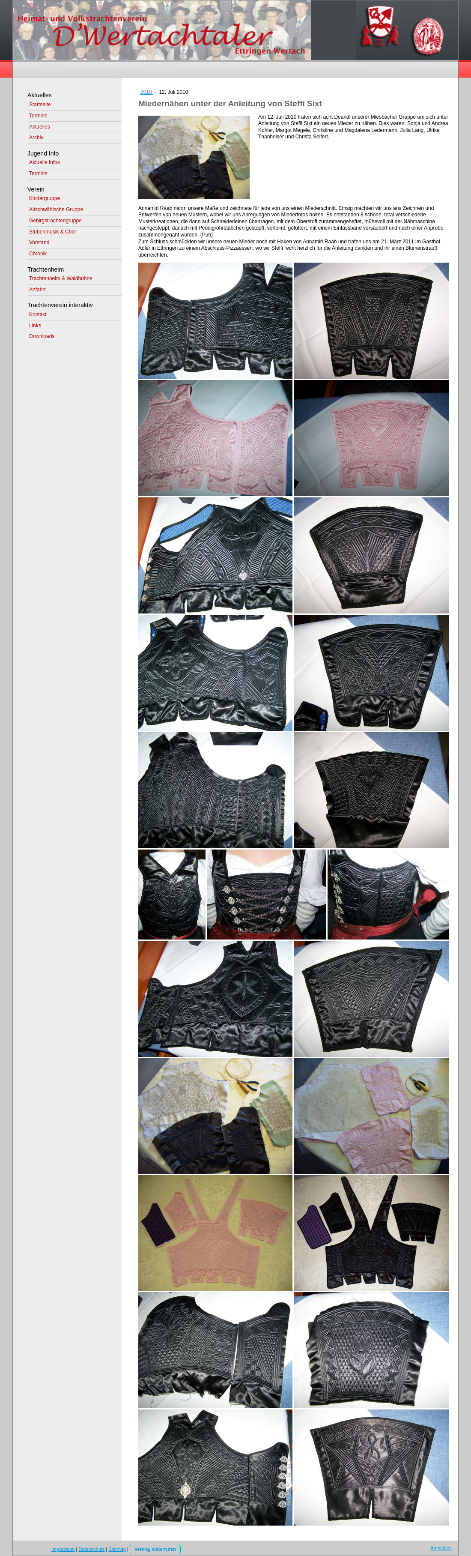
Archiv (36, 138)
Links (35, 326)
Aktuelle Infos (44, 162)
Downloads (41, 336)
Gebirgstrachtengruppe (55, 221)
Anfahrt (37, 290)
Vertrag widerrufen (155, 1549)
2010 (146, 92)
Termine (38, 116)
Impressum (63, 1549)
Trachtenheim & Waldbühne (60, 278)
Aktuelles (39, 127)
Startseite (40, 105)
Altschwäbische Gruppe (56, 209)
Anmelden (441, 1547)
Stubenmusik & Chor (52, 232)
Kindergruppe (44, 198)
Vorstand (39, 242)
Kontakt (38, 314)
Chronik (38, 254)
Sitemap (117, 1549)
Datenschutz (91, 1549)
